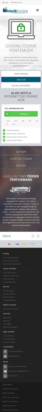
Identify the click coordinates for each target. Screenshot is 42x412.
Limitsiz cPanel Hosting (10, 261)
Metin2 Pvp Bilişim (9, 393)
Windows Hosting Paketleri (12, 264)
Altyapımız (6, 321)
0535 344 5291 (10, 376)
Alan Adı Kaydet (8, 291)
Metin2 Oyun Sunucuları (11, 397)
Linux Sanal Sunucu (9, 273)
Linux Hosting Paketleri (11, 258)
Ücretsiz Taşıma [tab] (21, 158)
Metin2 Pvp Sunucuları (10, 389)
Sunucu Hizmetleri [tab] (21, 85)
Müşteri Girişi (16, 2)
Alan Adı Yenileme (9, 294)
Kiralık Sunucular (9, 279)
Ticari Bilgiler (7, 324)
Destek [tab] (21, 165)
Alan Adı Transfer (9, 297)
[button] (33, 236)
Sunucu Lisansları (9, 339)
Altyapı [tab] (21, 152)
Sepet (5, 2)
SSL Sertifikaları (8, 336)
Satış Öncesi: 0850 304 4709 (14, 367)
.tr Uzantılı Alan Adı (9, 300)
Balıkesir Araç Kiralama (10, 401)
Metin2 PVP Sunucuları (10, 309)
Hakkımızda (7, 318)
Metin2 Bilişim (7, 385)
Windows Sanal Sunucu (11, 276)
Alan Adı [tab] (21, 79)
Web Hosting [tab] (21, 73)
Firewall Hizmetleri (9, 282)
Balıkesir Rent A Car (9, 406)
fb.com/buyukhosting (13, 352)
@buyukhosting (11, 356)
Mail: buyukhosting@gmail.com (16, 371)
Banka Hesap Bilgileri (10, 327)
